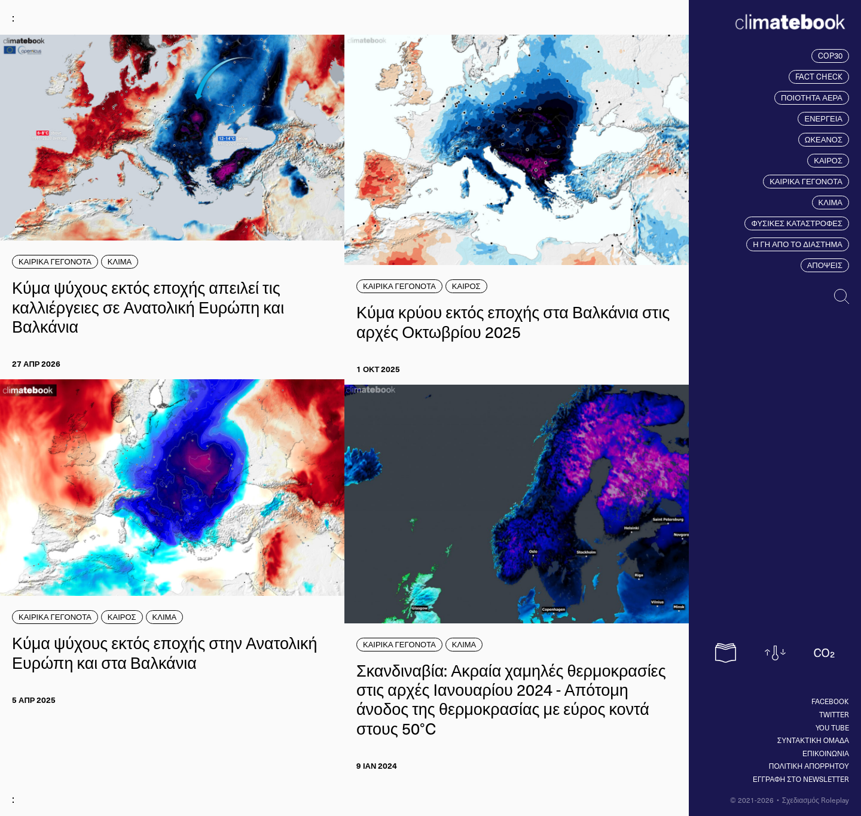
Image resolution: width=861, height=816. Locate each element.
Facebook (830, 701)
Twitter (834, 714)
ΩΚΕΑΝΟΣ (823, 139)
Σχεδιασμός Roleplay (815, 800)
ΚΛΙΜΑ (830, 202)
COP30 (830, 55)
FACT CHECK (818, 76)
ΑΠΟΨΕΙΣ (824, 265)
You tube (832, 727)
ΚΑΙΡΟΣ (828, 160)
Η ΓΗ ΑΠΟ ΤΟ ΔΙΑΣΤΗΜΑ (797, 244)
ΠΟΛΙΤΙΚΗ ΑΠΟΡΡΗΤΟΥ (809, 766)
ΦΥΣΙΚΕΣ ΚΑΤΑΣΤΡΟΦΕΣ (796, 223)
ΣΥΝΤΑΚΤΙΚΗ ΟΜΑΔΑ (813, 740)
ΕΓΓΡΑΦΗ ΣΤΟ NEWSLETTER (801, 779)
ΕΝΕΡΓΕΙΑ (823, 118)
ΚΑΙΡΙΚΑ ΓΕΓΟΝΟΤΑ (806, 181)
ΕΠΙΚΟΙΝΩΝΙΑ (825, 753)
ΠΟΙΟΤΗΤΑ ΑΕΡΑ (811, 97)
